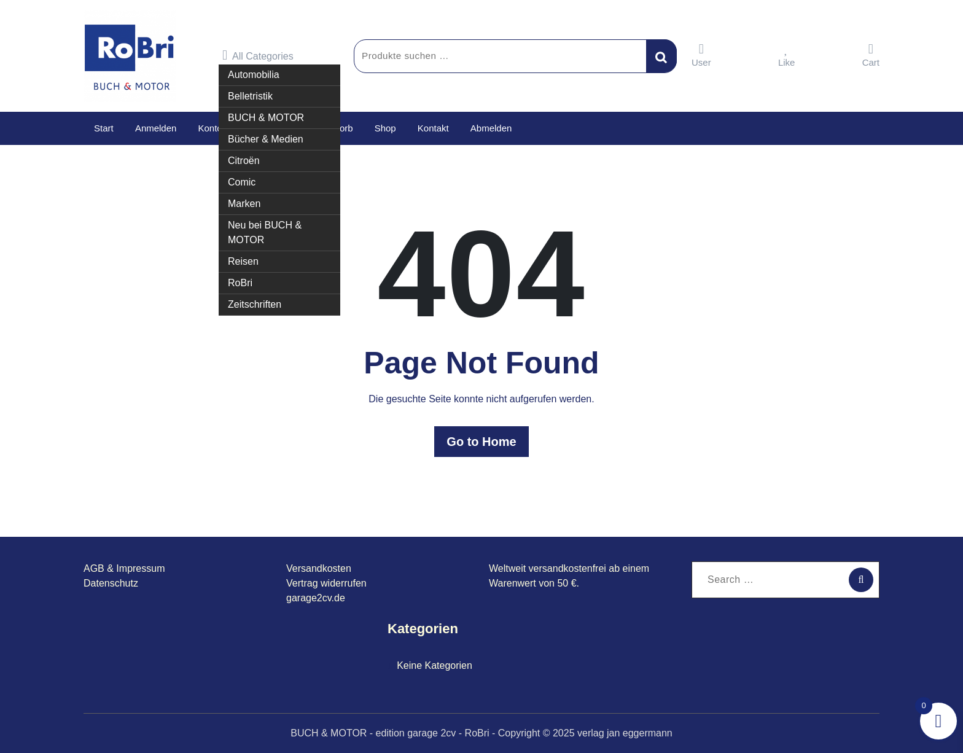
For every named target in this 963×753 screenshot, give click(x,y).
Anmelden (156, 128)
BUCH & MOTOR (266, 117)
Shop (385, 128)
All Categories (258, 55)
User (701, 55)
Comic (241, 182)
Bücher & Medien (265, 139)
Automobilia (253, 74)
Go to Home (481, 441)
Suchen (661, 55)
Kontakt (432, 128)
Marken (244, 203)
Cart (870, 55)
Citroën (244, 160)
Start (104, 128)
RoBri (240, 283)
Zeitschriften (254, 304)
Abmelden (491, 128)
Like (786, 55)
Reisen (243, 261)
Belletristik (250, 96)
